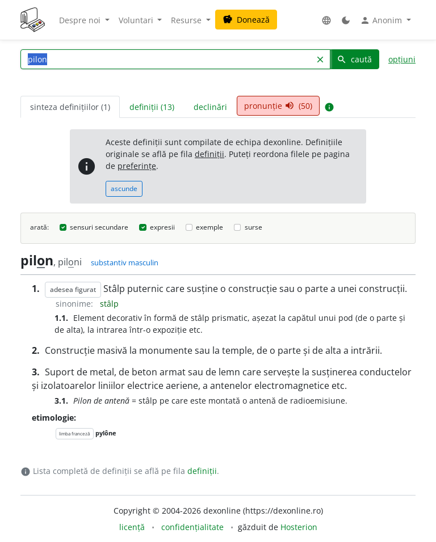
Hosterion (298, 527)
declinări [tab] (210, 106)
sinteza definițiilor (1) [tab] (70, 106)
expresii (162, 227)
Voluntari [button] (137, 20)
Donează (246, 19)
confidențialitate (192, 527)
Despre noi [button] (81, 20)
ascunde (124, 188)
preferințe (137, 165)
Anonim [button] (382, 20)
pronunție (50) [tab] (278, 105)
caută (354, 59)
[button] (326, 20)
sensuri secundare (99, 227)
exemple (209, 227)
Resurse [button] (187, 20)
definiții (209, 154)
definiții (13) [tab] (151, 106)
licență (132, 527)
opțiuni (402, 59)
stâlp (109, 303)
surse (253, 227)
